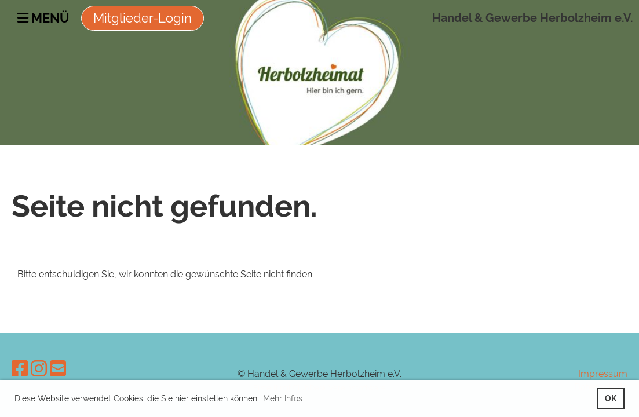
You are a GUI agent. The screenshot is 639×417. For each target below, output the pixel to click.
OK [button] (610, 398)
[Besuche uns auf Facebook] (20, 368)
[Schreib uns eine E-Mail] (58, 368)
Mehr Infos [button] (282, 398)
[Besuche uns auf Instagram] (39, 368)
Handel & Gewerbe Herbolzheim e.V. (532, 18)
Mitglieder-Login (142, 17)
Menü (43, 17)
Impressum (602, 373)
